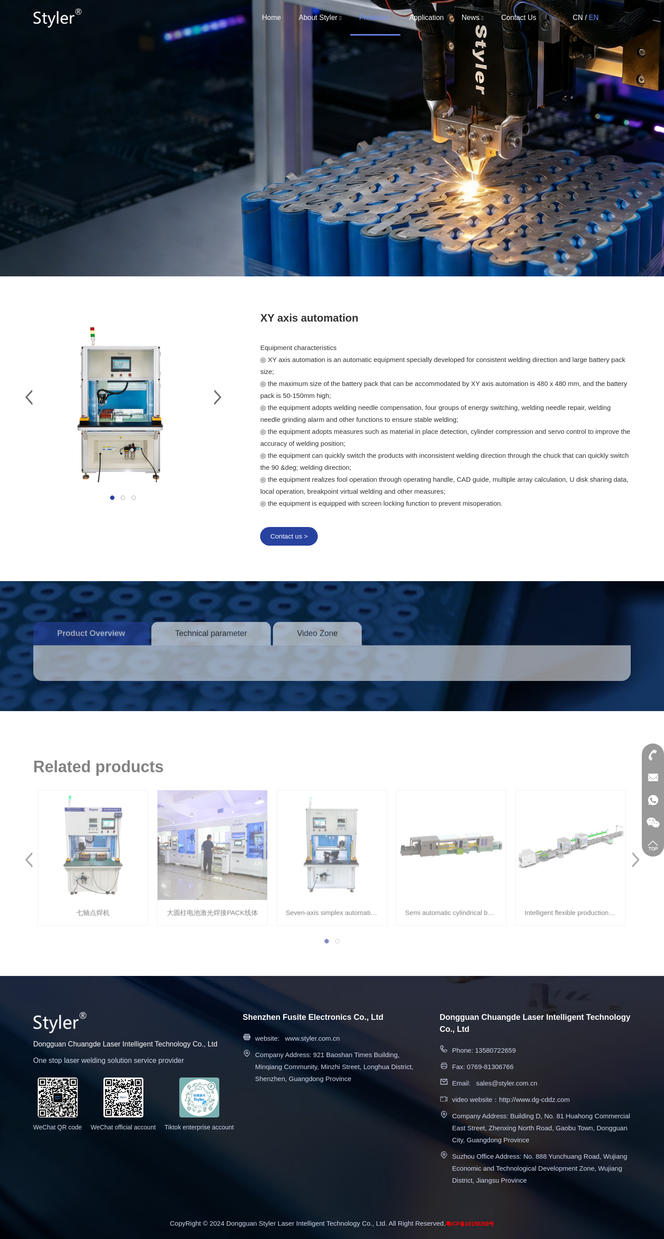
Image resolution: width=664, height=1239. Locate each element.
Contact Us (518, 17)
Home (271, 17)
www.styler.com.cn (312, 1038)
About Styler (320, 17)
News (472, 17)
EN (594, 17)
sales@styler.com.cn (507, 1083)
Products (375, 17)
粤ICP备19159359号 (470, 1224)
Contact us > (289, 536)
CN (578, 17)
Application (426, 17)
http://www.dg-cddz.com (534, 1099)
